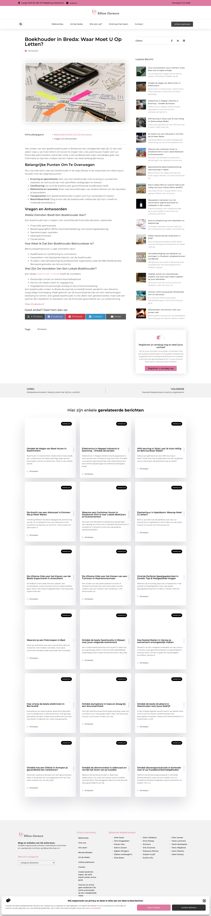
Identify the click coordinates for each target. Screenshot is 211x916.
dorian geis (119, 844)
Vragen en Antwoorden (65, 139)
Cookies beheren (188, 907)
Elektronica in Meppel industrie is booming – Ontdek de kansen (100, 449)
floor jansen (177, 837)
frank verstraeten (179, 844)
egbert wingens (121, 851)
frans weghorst (179, 848)
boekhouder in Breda (48, 274)
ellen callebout (150, 837)
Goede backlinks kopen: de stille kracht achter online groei (87, 876)
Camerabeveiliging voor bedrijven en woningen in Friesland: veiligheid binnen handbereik (166, 256)
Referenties (57, 24)
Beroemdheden (85, 852)
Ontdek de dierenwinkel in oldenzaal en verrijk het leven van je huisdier (104, 768)
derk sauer (119, 837)
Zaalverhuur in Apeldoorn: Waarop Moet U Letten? (159, 513)
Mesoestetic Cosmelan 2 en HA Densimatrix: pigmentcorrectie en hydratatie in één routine (163, 202)
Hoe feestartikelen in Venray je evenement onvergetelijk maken (155, 641)
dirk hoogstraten (121, 841)
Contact (139, 24)
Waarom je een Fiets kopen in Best (46, 640)
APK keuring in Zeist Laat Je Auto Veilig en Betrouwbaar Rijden (159, 449)
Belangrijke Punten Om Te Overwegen (73, 134)
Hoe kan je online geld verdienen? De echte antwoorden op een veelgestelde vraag (87, 890)
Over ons (82, 843)
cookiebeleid (94, 908)
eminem (147, 844)
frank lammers (179, 841)
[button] (204, 900)
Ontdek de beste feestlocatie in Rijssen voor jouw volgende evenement (103, 641)
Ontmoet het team (118, 24)
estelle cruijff (149, 854)
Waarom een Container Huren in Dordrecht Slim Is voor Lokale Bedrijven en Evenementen (166, 151)
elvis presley (148, 841)
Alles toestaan (153, 907)
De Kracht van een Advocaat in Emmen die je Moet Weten (48, 513)
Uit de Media (76, 24)
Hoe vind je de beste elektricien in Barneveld (45, 705)
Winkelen (33, 51)
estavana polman (151, 851)
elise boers (119, 858)
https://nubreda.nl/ (34, 304)
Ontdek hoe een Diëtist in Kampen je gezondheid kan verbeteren (47, 768)
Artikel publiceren (86, 862)
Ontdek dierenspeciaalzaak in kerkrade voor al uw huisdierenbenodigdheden (159, 768)
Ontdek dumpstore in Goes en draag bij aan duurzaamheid (104, 705)
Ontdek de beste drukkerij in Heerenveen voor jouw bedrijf (153, 705)
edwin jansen (120, 848)
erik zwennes (149, 848)
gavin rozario (178, 851)
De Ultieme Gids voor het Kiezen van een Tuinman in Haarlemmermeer (104, 577)
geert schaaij (178, 854)
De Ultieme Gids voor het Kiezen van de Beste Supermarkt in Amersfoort (49, 577)
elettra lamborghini (123, 854)
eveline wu (148, 858)
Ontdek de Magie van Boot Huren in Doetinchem (46, 449)
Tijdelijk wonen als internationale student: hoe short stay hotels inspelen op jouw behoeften (165, 276)
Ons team (82, 848)
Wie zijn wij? (95, 24)
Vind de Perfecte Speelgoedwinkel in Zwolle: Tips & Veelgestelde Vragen (157, 577)
